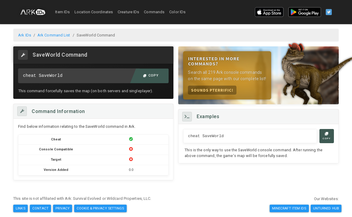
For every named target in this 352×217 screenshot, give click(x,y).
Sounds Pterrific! (212, 90)
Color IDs (177, 12)
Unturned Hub (326, 208)
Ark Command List (53, 35)
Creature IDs (128, 12)
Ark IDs (24, 35)
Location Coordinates (94, 12)
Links (20, 208)
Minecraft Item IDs (289, 208)
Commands (154, 12)
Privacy (62, 208)
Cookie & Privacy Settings (100, 208)
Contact (40, 208)
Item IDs (62, 12)
